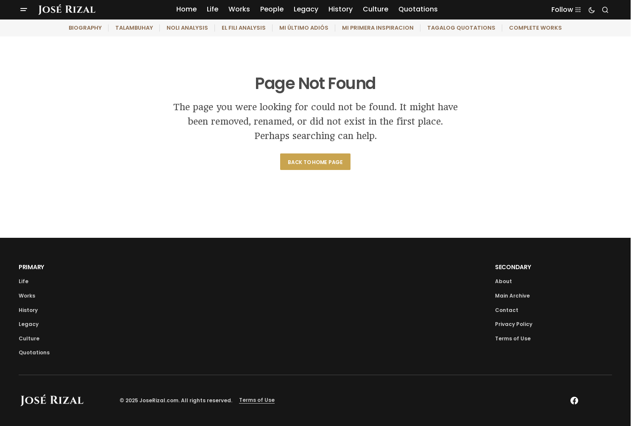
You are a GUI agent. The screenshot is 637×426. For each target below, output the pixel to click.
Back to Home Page (315, 162)
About (503, 281)
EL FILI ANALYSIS (244, 28)
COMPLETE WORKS (535, 28)
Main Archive (512, 295)
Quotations (34, 352)
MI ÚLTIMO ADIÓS (303, 28)
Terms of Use (513, 338)
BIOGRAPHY (85, 28)
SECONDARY (513, 267)
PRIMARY (31, 267)
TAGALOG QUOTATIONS (461, 28)
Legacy (29, 324)
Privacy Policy (513, 324)
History (28, 310)
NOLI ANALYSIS (187, 28)
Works (27, 295)
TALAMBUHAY (134, 28)
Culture (29, 338)
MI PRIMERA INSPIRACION (378, 28)
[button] (24, 10)
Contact (506, 310)
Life (23, 281)
